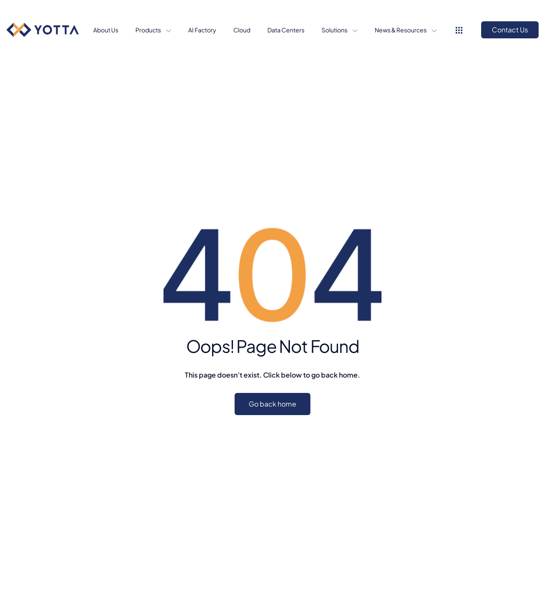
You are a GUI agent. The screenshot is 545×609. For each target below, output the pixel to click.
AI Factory (202, 30)
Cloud (241, 30)
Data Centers (285, 30)
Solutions (334, 30)
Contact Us (510, 29)
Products (148, 30)
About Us (105, 30)
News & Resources (401, 30)
